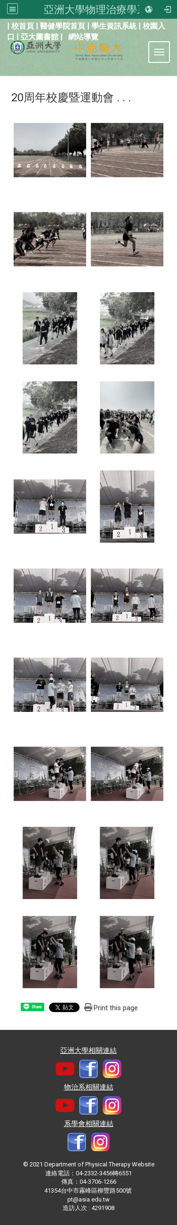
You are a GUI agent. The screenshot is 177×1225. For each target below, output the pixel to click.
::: (2, 25)
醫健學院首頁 (62, 26)
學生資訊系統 (114, 26)
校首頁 (22, 26)
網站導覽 (83, 36)
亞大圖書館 (39, 36)
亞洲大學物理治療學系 (95, 9)
